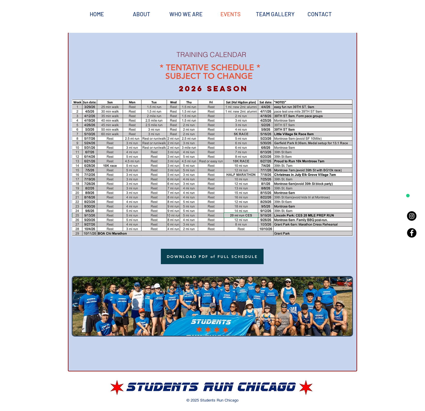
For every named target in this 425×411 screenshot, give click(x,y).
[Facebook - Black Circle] (411, 233)
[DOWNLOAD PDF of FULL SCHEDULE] (212, 256)
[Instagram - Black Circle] (411, 216)
